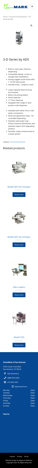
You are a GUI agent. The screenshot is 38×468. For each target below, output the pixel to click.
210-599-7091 (12, 382)
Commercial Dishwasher (18, 17)
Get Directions (13, 373)
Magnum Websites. (26, 460)
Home (5, 17)
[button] (31, 25)
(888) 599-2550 (13, 378)
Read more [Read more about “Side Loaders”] (19, 295)
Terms (26, 456)
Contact (12, 456)
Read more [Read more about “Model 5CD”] (19, 345)
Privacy (19, 456)
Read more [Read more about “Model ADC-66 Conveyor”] (19, 194)
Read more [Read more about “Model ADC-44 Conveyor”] (19, 245)
